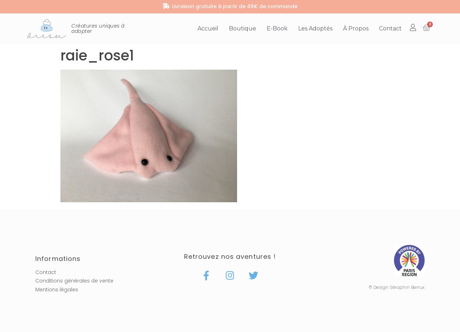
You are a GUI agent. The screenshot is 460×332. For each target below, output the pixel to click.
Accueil (207, 28)
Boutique (242, 28)
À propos (355, 28)
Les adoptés (315, 28)
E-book (277, 28)
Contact (390, 28)
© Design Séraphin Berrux (397, 287)
